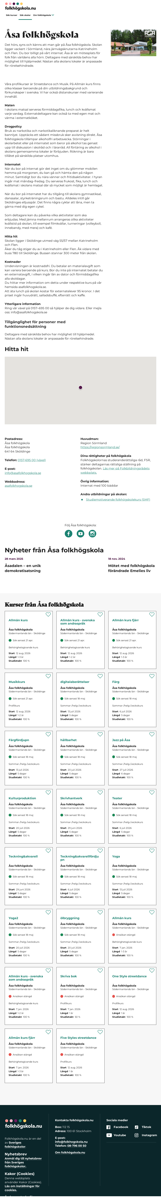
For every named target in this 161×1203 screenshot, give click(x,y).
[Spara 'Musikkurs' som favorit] (48, 676)
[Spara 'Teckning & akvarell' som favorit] (48, 850)
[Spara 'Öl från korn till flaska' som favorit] (100, 912)
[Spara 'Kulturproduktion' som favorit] (48, 792)
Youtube (116, 1135)
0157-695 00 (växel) (32, 460)
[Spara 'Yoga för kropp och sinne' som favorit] (152, 850)
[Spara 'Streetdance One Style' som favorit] (152, 970)
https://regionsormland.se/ (100, 447)
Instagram (146, 1135)
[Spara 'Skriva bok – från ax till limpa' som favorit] (100, 970)
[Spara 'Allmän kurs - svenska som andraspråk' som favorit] (100, 614)
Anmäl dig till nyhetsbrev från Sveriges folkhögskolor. (23, 1162)
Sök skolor (25, 15)
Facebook (117, 1127)
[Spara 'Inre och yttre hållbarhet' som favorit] (100, 734)
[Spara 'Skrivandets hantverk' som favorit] (100, 792)
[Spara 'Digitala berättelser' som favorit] (100, 676)
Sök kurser (11, 15)
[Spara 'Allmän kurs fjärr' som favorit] (152, 614)
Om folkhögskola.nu (70, 1152)
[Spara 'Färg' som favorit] (152, 676)
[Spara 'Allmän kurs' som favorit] (48, 614)
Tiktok (143, 1127)
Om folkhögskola (43, 15)
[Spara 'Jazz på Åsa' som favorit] (152, 734)
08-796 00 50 (76, 1145)
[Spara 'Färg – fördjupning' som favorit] (48, 734)
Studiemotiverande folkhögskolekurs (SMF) (118, 499)
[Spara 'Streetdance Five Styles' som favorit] (100, 1032)
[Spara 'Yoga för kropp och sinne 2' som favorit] (48, 912)
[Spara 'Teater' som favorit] (152, 792)
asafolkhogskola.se (18, 486)
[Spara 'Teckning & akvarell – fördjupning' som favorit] (100, 850)
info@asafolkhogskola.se (23, 473)
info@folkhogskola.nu (71, 1142)
